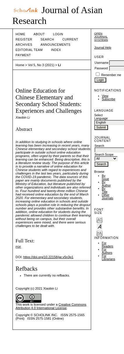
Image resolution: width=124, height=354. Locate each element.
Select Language (101, 117)
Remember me (111, 75)
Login (58, 34)
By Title (104, 190)
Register (24, 39)
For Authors (107, 251)
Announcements (55, 44)
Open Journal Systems (101, 36)
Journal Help (102, 47)
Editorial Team (29, 50)
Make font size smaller (99, 219)
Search (47, 39)
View (105, 96)
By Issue (105, 177)
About (39, 34)
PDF (18, 246)
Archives (24, 44)
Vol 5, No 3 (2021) (41, 65)
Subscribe (108, 99)
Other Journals (107, 196)
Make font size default (99, 226)
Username (102, 62)
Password (101, 68)
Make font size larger (99, 233)
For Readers (107, 245)
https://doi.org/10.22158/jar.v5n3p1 (48, 257)
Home (20, 34)
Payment (23, 55)
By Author (106, 184)
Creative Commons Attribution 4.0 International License (51, 306)
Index (56, 50)
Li (59, 65)
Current (70, 39)
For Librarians (108, 257)
